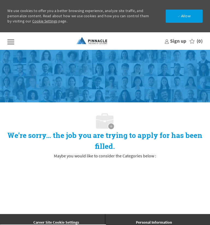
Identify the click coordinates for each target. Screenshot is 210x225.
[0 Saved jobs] (196, 41)
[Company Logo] (92, 41)
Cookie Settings (44, 21)
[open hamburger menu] (10, 41)
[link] (175, 41)
